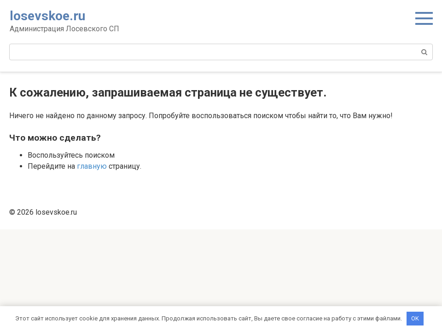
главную (92, 166)
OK (415, 318)
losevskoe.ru (47, 15)
